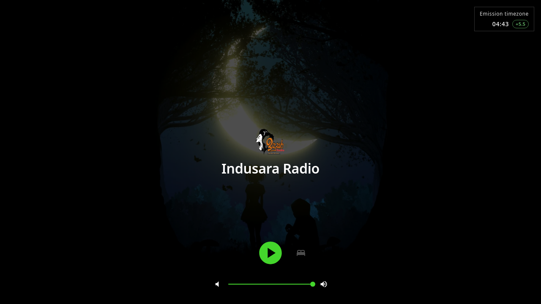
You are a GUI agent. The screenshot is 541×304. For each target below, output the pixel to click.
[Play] (270, 252)
